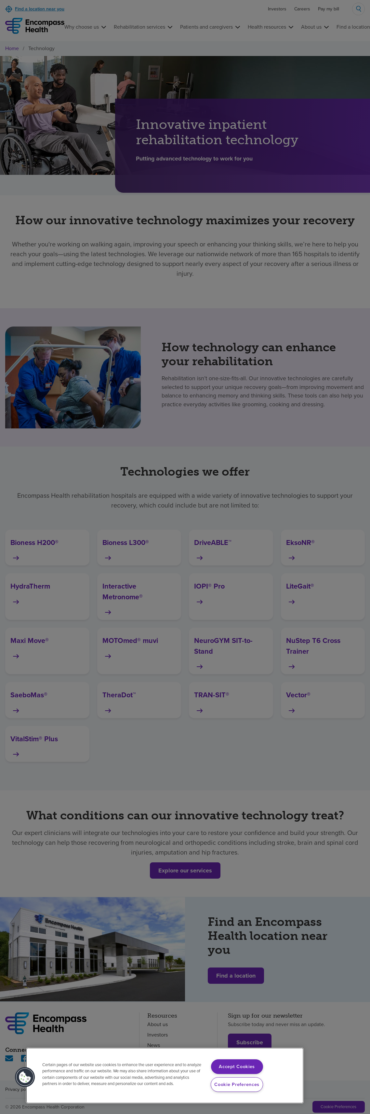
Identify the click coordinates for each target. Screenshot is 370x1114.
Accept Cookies (237, 1066)
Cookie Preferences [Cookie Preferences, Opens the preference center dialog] (236, 1084)
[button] (25, 1077)
